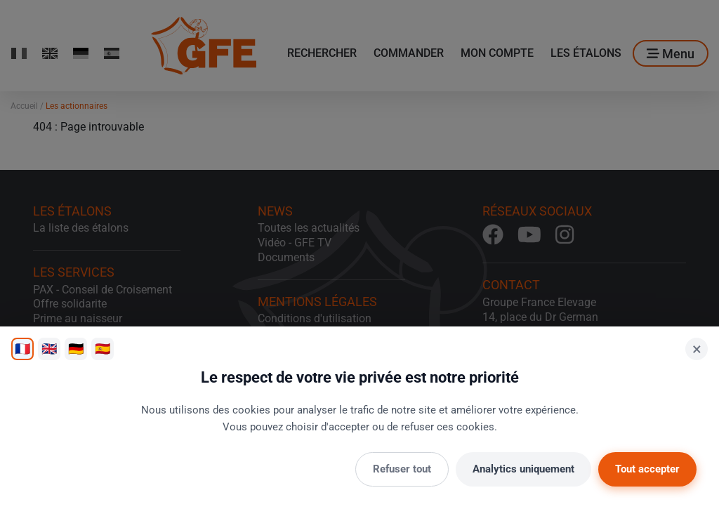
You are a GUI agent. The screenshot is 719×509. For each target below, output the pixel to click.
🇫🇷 (22, 348)
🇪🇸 (102, 348)
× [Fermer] (696, 349)
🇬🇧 (49, 348)
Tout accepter (647, 469)
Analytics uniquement (523, 469)
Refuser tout (402, 469)
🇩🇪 (76, 348)
